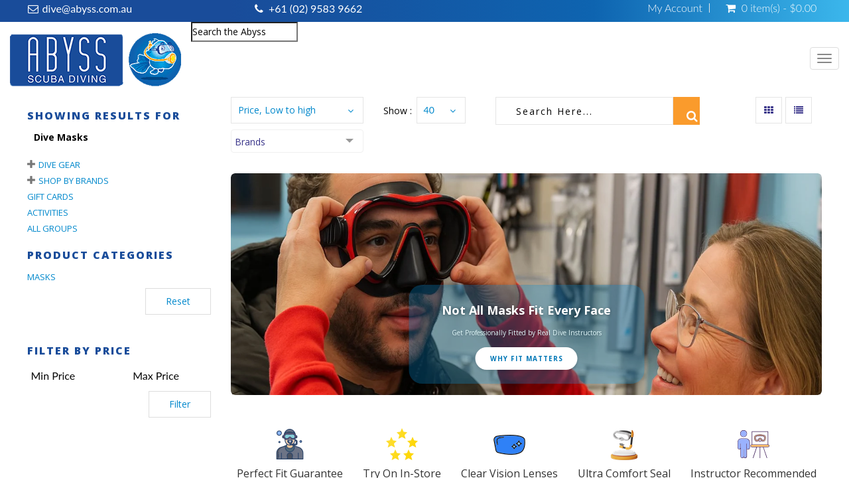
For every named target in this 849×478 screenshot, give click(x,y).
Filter (179, 404)
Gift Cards (50, 196)
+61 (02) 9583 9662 (315, 8)
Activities (47, 212)
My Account (674, 8)
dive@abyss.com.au (87, 8)
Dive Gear (59, 165)
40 (429, 110)
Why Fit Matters (526, 358)
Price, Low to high (277, 110)
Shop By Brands (73, 181)
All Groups (52, 228)
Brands (250, 141)
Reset (178, 301)
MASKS (41, 277)
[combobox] (244, 32)
